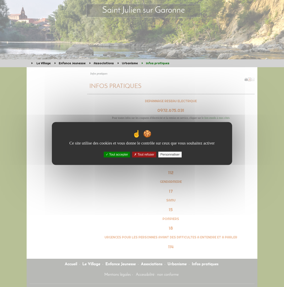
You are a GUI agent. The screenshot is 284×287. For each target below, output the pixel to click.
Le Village (43, 63)
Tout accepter (117, 154)
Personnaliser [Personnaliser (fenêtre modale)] (170, 154)
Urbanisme (130, 63)
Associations (104, 63)
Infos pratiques (157, 63)
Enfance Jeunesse (72, 63)
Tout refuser (144, 154)
